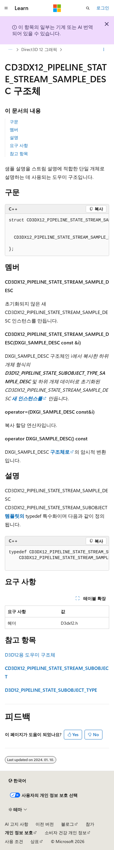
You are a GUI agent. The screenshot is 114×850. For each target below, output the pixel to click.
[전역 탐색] (6, 8)
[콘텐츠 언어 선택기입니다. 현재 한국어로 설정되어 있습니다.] (17, 781)
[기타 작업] (103, 49)
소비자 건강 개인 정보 (66, 832)
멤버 (14, 129)
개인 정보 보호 (19, 832)
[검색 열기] (88, 8)
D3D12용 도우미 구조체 (30, 654)
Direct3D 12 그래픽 (39, 49)
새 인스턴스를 (26, 398)
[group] (57, 235)
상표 (34, 841)
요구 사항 (19, 145)
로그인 (102, 8)
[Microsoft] (57, 8)
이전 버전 (45, 824)
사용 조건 (14, 841)
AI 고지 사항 (16, 824)
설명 (14, 137)
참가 (90, 824)
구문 (14, 122)
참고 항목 (19, 153)
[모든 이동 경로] (10, 49)
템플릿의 (15, 516)
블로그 (67, 824)
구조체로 (59, 452)
